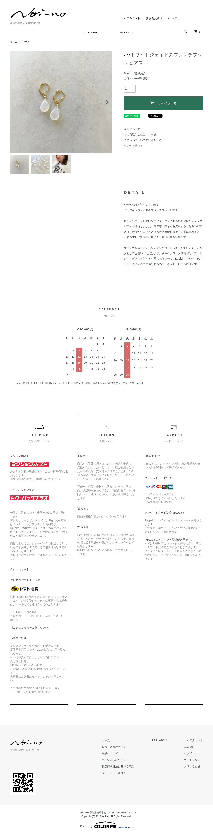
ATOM (163, 740)
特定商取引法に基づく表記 (140, 134)
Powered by (106, 824)
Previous (16, 102)
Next (106, 102)
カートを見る (192, 759)
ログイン (173, 18)
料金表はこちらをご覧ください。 (30, 627)
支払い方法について (114, 759)
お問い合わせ (192, 766)
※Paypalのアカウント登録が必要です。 (169, 539)
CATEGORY (90, 32)
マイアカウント (130, 18)
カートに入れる (163, 103)
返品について (132, 129)
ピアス (26, 42)
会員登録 (189, 747)
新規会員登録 (154, 18)
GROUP (124, 32)
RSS (154, 740)
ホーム (13, 42)
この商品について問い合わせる (143, 140)
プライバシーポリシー (115, 773)
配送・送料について (114, 747)
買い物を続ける (133, 145)
